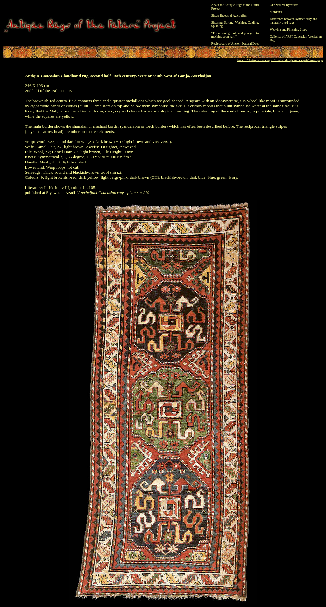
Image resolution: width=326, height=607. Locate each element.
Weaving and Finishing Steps (288, 29)
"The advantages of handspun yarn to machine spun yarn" (235, 34)
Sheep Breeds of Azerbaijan (229, 15)
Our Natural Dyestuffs (284, 5)
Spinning (217, 26)
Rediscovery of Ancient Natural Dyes (235, 43)
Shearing (217, 22)
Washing (240, 22)
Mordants (276, 12)
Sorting (228, 22)
